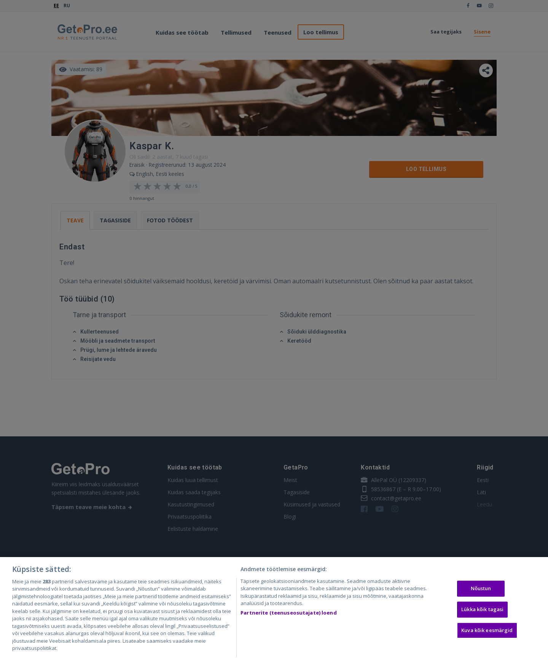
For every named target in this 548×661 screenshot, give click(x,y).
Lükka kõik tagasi (482, 609)
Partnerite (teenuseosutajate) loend (289, 612)
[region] (274, 609)
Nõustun (481, 588)
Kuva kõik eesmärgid (487, 630)
